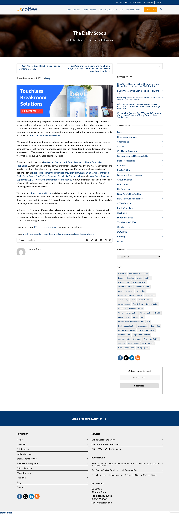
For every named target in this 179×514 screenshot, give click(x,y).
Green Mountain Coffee (127, 313)
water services (147, 343)
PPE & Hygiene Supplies (46, 227)
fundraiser (122, 308)
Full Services (23, 449)
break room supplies (33, 233)
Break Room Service (27, 458)
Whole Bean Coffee (126, 348)
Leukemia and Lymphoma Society (131, 321)
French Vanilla (151, 304)
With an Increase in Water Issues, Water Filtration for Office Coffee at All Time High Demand (139, 106)
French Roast (138, 304)
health (157, 313)
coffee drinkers (124, 282)
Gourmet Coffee (136, 308)
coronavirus (140, 291)
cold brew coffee (125, 287)
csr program (150, 295)
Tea (145, 339)
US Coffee (122, 231)
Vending (121, 236)
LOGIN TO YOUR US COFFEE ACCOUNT (128, 2)
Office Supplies (24, 468)
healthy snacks (124, 317)
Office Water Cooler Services (106, 449)
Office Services (124, 203)
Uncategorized (124, 227)
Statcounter (6, 512)
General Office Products (129, 174)
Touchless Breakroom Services (45, 135)
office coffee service (146, 330)
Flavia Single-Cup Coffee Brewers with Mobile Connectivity (52, 176)
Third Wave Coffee (126, 222)
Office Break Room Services (105, 444)
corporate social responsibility (130, 295)
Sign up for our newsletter (89, 419)
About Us (21, 444)
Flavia (133, 300)
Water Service (24, 472)
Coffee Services (73, 10)
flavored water (124, 304)
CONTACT (159, 2)
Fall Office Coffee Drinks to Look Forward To (138, 91)
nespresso (142, 326)
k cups (135, 317)
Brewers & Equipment (108, 10)
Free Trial (21, 477)
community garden (125, 291)
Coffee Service (24, 453)
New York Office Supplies (130, 198)
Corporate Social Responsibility (132, 155)
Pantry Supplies (125, 208)
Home (20, 439)
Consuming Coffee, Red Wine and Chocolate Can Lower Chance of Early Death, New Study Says (139, 115)
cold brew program (142, 287)
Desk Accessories (126, 160)
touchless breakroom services (58, 233)
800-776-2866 (148, 2)
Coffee (120, 146)
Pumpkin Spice (124, 335)
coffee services (139, 282)
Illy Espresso (123, 189)
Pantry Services (89, 10)
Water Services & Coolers (130, 10)
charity (139, 278)
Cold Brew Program (127, 151)
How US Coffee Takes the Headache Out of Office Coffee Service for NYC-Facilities (138, 84)
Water (120, 241)
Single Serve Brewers (141, 335)
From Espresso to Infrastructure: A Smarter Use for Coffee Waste (139, 98)
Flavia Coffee (124, 170)
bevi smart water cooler (138, 273)
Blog (47, 78)
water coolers (133, 343)
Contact (21, 487)
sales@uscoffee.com (101, 502)
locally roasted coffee (126, 326)
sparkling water (124, 339)
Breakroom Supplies (127, 136)
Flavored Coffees (145, 300)
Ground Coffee (124, 179)
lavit (142, 317)
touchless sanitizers (41, 193)
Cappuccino (123, 141)
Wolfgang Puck (143, 348)
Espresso (121, 165)
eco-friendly (123, 300)
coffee (148, 278)
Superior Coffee (125, 217)
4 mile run (122, 273)
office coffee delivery (126, 330)
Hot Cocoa (122, 184)
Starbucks (122, 212)
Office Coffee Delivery (103, 439)
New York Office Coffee (129, 193)
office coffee (155, 326)
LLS (148, 321)
